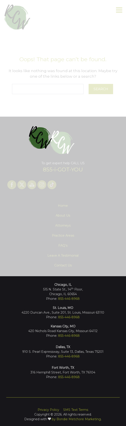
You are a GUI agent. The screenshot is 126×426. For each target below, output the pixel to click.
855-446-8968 (69, 356)
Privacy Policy (48, 410)
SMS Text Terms (75, 410)
